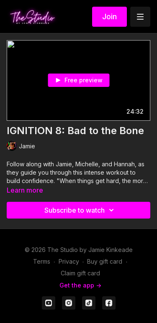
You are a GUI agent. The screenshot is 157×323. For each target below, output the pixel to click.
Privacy (69, 261)
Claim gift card (80, 273)
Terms (41, 261)
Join (109, 16)
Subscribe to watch (80, 210)
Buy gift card (104, 261)
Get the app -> (80, 285)
